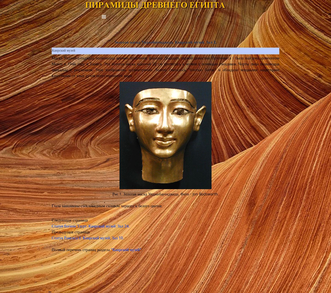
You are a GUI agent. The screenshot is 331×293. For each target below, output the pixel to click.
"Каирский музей (125, 250)
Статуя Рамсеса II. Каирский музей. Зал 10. (88, 238)
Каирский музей (63, 51)
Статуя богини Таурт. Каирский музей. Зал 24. (90, 226)
